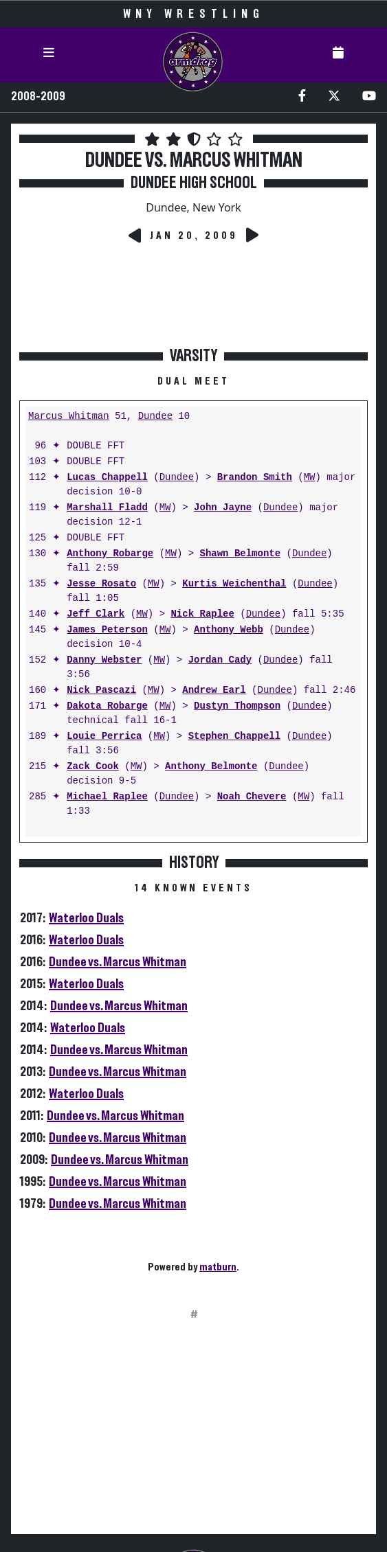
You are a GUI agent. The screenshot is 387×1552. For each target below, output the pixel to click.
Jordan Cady (220, 660)
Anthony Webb (228, 630)
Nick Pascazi (101, 690)
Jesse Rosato (101, 584)
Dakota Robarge (107, 706)
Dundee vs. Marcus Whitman (117, 962)
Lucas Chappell (107, 477)
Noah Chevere (252, 796)
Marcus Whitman (68, 416)
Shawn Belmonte (239, 553)
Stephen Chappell (234, 736)
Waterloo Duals (86, 918)
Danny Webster (104, 660)
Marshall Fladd (107, 507)
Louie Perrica (104, 736)
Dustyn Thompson (237, 706)
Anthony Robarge (110, 553)
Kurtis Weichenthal (234, 584)
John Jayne (223, 507)
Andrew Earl (213, 690)
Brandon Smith (254, 477)
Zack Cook (93, 766)
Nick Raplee (202, 614)
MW (310, 477)
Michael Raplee (107, 796)
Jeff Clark (95, 614)
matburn (217, 1267)
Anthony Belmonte (211, 766)
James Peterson (107, 630)
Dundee (155, 416)
